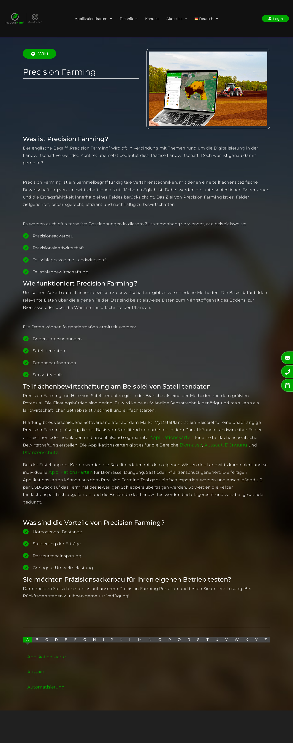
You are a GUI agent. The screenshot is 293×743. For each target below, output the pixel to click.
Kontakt (152, 18)
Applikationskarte (46, 656)
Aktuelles (176, 18)
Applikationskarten (93, 18)
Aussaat (210, 444)
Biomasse (190, 444)
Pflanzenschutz (39, 452)
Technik (129, 18)
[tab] (27, 639)
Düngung (231, 444)
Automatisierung (46, 686)
